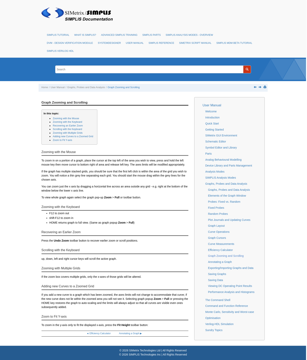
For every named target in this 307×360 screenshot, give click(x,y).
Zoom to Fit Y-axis (62, 140)
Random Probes (218, 213)
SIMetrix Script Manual (195, 43)
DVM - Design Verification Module (70, 43)
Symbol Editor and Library (221, 147)
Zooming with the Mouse (66, 118)
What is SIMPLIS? (85, 35)
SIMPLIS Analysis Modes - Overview (189, 35)
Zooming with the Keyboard (67, 122)
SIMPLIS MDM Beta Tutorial (234, 43)
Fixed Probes (216, 207)
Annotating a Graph (220, 261)
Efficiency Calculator (220, 250)
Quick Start (212, 123)
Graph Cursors (217, 237)
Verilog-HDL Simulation (219, 324)
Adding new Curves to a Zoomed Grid (73, 136)
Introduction (212, 117)
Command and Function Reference (226, 305)
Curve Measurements (221, 243)
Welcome (211, 111)
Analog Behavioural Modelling (223, 159)
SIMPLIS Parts (151, 35)
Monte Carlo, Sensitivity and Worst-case (229, 311)
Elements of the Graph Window (227, 195)
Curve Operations (219, 231)
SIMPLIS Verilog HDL (60, 51)
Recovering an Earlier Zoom (68, 125)
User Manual (135, 43)
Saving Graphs (217, 274)
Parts (208, 153)
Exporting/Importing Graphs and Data (231, 268)
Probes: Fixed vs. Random (224, 201)
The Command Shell (217, 300)
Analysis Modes (215, 171)
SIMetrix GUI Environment (221, 135)
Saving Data (215, 280)
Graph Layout (216, 225)
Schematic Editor (215, 141)
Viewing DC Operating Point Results (230, 285)
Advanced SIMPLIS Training (119, 35)
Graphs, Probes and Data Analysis (86, 87)
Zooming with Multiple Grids (68, 133)
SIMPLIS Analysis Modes (220, 177)
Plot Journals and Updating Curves (229, 219)
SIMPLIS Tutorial (58, 35)
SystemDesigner (109, 43)
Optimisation (213, 318)
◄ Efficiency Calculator (99, 333)
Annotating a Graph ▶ (130, 333)
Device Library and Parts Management (228, 165)
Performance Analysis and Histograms (231, 292)
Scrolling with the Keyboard (67, 129)
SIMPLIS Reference (161, 43)
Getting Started (214, 129)
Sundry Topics (214, 330)
